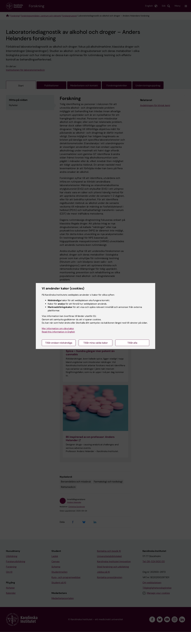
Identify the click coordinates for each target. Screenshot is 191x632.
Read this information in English (58, 331)
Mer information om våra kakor (58, 328)
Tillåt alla (132, 342)
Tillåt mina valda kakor (95, 342)
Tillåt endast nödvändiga (58, 342)
